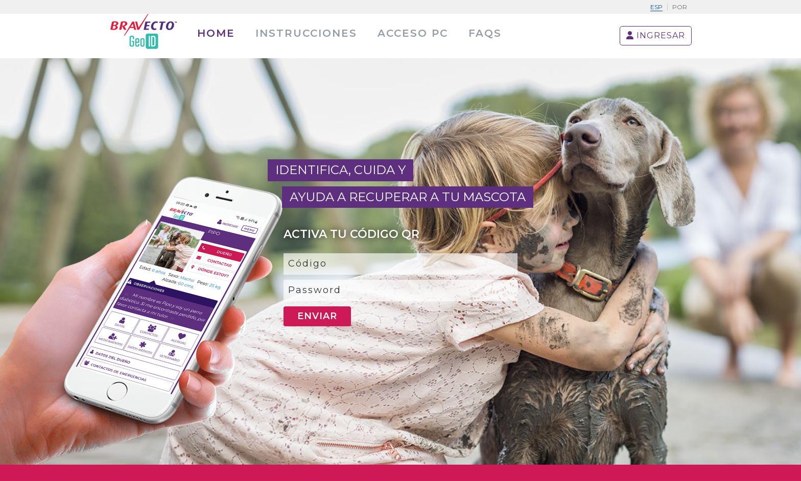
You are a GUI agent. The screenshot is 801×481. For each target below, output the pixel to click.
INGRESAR (655, 35)
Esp (656, 7)
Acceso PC (413, 33)
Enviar (317, 316)
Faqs (485, 33)
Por (679, 7)
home (216, 33)
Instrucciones (306, 33)
